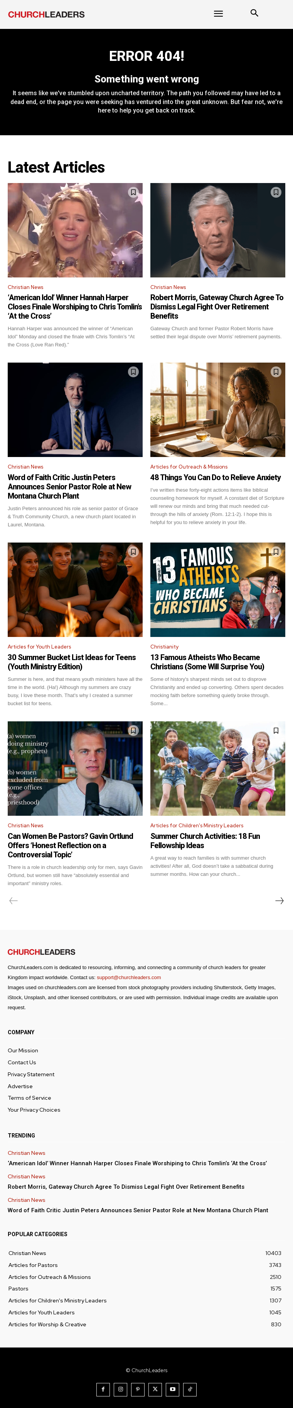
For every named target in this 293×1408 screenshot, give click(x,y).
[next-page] (279, 901)
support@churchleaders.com (129, 977)
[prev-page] (14, 901)
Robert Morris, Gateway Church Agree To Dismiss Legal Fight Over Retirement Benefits (216, 307)
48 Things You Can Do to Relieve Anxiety (215, 477)
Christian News (25, 287)
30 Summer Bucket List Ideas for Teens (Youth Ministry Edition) (72, 662)
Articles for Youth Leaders (39, 647)
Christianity (164, 647)
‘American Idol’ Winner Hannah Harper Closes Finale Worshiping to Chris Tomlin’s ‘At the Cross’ (75, 307)
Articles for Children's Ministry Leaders (196, 825)
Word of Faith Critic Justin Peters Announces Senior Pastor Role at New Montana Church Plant (69, 487)
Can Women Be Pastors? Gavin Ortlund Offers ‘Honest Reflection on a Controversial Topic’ (70, 845)
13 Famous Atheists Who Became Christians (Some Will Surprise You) (207, 662)
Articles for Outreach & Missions (188, 467)
